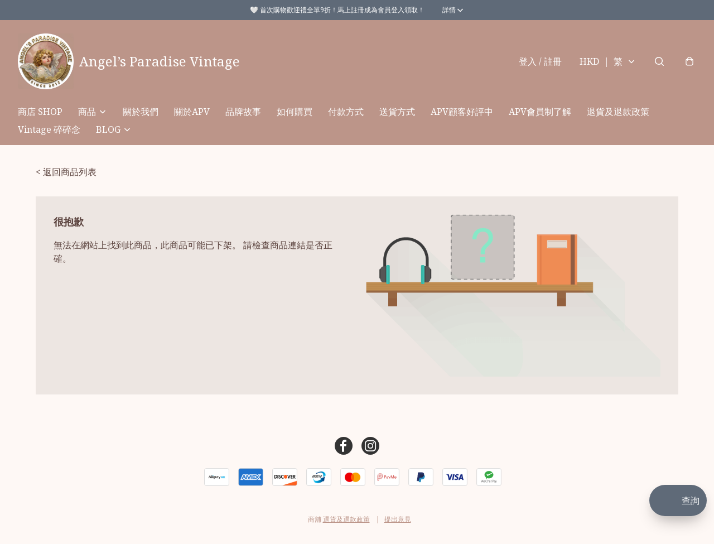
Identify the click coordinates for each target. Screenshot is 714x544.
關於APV (192, 111)
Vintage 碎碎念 (49, 129)
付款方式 (346, 111)
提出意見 (397, 519)
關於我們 (140, 111)
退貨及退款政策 (618, 111)
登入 (540, 61)
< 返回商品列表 (66, 172)
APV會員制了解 (540, 111)
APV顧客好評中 (462, 111)
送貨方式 (397, 111)
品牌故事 (243, 111)
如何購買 (294, 111)
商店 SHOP (40, 111)
